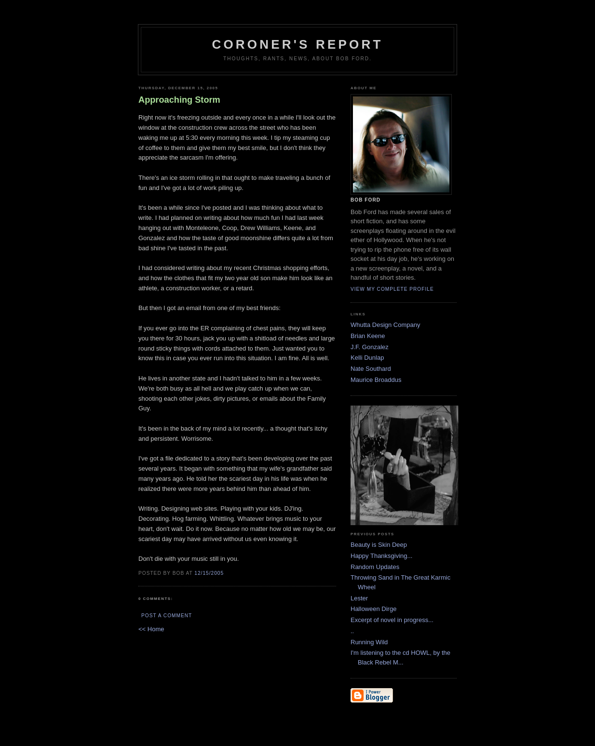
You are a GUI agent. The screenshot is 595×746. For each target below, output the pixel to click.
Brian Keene (368, 335)
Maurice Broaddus (376, 379)
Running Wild (369, 642)
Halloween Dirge (373, 608)
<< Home (151, 629)
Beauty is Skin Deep (379, 544)
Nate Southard (371, 368)
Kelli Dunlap (367, 357)
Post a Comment (166, 615)
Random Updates (375, 566)
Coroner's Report (297, 44)
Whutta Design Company (385, 324)
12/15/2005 (209, 573)
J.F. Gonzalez (370, 347)
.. (352, 631)
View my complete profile (392, 289)
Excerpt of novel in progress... (392, 620)
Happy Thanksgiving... (381, 555)
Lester (359, 598)
